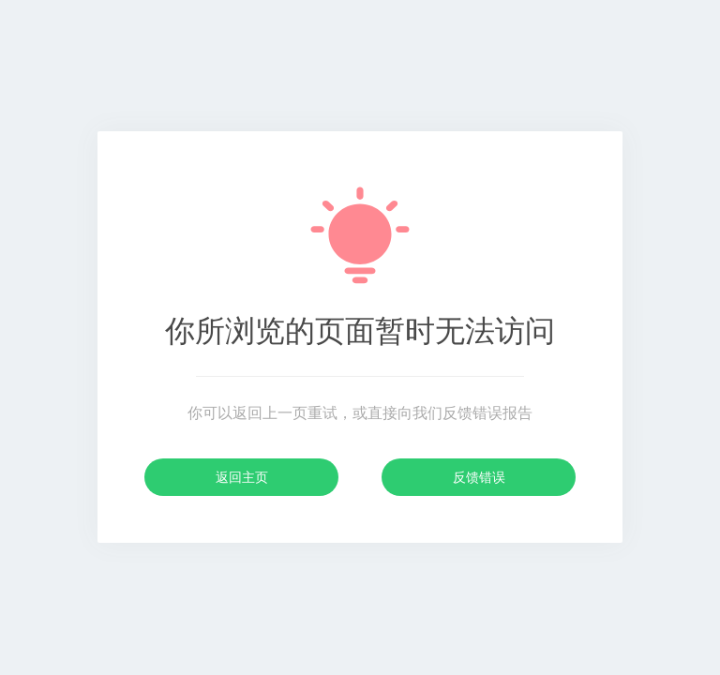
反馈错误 (479, 477)
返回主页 (242, 477)
